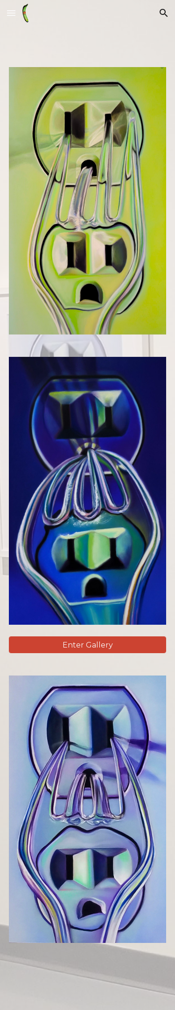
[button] (11, 13)
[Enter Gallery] (87, 645)
